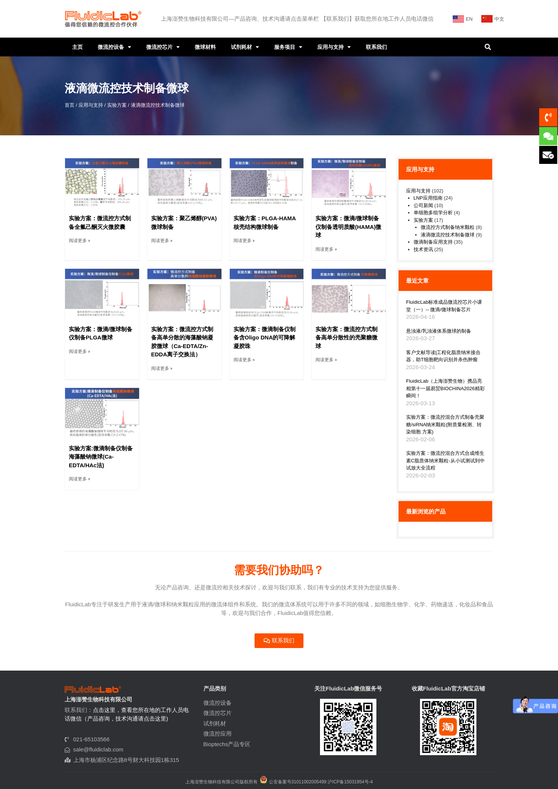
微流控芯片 (163, 47)
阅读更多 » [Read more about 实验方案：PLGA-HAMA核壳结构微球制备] (244, 240)
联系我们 (376, 47)
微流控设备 (114, 47)
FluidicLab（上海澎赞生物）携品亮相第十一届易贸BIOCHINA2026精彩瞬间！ (445, 388)
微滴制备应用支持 (433, 242)
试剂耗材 (245, 47)
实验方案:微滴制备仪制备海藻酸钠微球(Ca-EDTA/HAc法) (101, 456)
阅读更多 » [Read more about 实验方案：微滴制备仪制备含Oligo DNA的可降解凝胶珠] (244, 359)
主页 (77, 47)
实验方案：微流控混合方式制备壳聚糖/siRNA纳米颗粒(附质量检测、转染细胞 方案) (445, 424)
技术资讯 (423, 249)
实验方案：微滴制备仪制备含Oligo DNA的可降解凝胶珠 (265, 337)
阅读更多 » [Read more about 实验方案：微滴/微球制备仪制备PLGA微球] (79, 351)
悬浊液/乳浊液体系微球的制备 (438, 331)
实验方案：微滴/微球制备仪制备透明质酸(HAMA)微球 (348, 226)
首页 (69, 105)
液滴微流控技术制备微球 (448, 235)
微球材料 (205, 47)
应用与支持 (334, 47)
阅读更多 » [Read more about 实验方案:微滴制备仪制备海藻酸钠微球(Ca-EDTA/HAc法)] (79, 479)
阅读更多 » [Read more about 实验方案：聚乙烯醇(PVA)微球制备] (162, 240)
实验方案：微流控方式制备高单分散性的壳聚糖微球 (346, 337)
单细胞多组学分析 (433, 212)
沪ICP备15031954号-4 (350, 781)
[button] (487, 47)
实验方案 (117, 105)
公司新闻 (423, 205)
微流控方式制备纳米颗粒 (448, 227)
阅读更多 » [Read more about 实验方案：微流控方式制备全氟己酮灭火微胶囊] (79, 240)
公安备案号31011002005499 (293, 781)
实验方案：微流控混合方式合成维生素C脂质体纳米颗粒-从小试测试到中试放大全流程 (445, 460)
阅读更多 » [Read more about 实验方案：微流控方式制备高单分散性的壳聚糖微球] (326, 359)
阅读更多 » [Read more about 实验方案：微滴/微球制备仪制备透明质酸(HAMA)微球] (326, 249)
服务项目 (288, 47)
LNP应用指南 (428, 198)
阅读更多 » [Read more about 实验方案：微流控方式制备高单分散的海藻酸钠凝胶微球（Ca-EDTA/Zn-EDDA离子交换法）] (162, 368)
